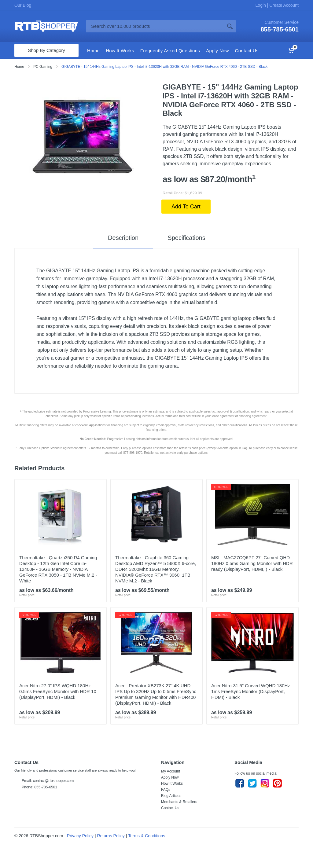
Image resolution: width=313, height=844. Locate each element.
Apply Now (170, 777)
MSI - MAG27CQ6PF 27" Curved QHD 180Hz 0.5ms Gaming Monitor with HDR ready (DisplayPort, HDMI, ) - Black (252, 563)
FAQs (165, 789)
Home (19, 66)
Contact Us (170, 808)
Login (261, 5)
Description (123, 237)
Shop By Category (46, 50)
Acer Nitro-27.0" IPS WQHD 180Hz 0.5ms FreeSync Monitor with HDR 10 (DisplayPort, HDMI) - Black (57, 691)
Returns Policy (111, 835)
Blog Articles (171, 796)
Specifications (186, 237)
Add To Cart (186, 207)
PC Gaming (42, 66)
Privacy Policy (80, 835)
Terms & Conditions (146, 835)
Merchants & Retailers (179, 802)
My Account (170, 771)
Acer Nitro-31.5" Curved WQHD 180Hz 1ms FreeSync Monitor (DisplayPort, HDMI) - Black (250, 691)
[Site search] (155, 26)
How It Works (172, 783)
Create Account (283, 5)
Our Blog (22, 5)
